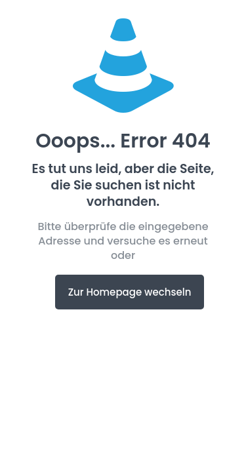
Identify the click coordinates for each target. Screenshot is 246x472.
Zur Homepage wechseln (130, 292)
